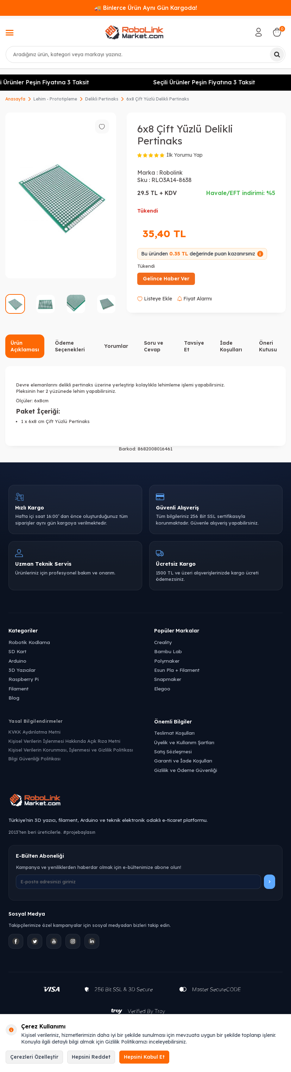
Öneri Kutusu (268, 346)
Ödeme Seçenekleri (70, 346)
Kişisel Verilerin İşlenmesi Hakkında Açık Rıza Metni (64, 741)
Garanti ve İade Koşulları (183, 761)
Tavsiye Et (194, 346)
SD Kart (17, 651)
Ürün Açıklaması (25, 346)
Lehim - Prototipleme (55, 99)
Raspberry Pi (23, 679)
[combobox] (145, 54)
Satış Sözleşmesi (173, 751)
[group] (60, 195)
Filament (18, 688)
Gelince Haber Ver (166, 278)
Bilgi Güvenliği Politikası (34, 758)
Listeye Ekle (154, 298)
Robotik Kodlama (29, 642)
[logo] (134, 32)
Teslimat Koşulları (174, 733)
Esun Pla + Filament (177, 670)
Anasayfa (15, 99)
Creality (163, 642)
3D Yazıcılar (22, 670)
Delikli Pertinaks (101, 99)
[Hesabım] (258, 32)
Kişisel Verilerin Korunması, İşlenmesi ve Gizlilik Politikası (70, 750)
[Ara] (277, 54)
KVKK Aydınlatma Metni (34, 732)
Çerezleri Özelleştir (34, 1057)
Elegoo (162, 688)
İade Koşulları (231, 346)
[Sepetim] (277, 32)
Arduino (17, 661)
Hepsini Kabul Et (144, 1057)
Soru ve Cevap (153, 346)
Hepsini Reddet (91, 1057)
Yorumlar (116, 346)
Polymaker (166, 661)
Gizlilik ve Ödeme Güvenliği (185, 770)
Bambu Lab (168, 651)
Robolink (171, 172)
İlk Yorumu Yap (184, 155)
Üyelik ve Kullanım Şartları (184, 742)
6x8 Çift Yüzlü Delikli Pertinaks (157, 99)
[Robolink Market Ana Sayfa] (145, 801)
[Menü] (9, 33)
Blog (13, 698)
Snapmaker (167, 679)
